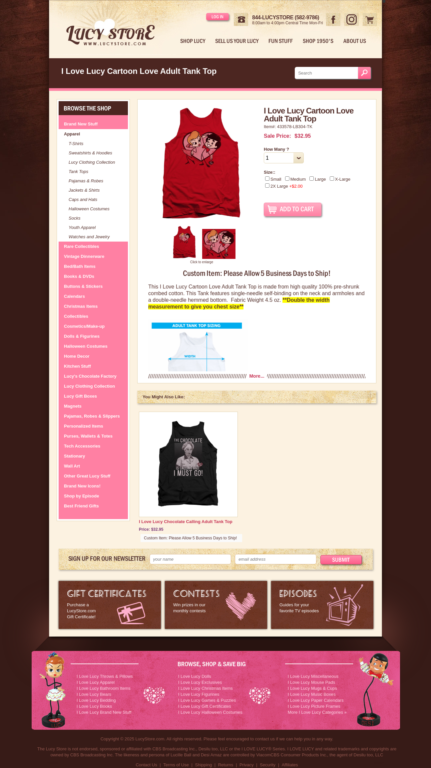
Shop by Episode (81, 495)
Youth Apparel (82, 227)
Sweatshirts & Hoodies (90, 152)
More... (256, 376)
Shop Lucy (192, 41)
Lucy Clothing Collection (92, 162)
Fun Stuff (280, 41)
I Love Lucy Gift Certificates (204, 706)
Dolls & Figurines (82, 336)
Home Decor (77, 356)
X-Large (340, 179)
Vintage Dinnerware (84, 256)
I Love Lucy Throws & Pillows (105, 676)
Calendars (74, 296)
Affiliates (290, 764)
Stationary (74, 456)
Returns (225, 764)
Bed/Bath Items (80, 266)
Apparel (72, 133)
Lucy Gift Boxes (80, 396)
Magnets (73, 406)
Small (273, 179)
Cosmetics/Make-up (84, 326)
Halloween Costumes (89, 208)
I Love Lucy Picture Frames (314, 706)
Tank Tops (78, 171)
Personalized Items (83, 426)
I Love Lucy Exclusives (200, 682)
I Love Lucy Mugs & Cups (312, 688)
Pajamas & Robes (86, 180)
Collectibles (76, 316)
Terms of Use (176, 764)
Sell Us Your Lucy (236, 41)
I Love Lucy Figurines (198, 694)
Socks (74, 218)
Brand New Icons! (82, 485)
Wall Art (72, 466)
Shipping (203, 764)
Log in (217, 16)
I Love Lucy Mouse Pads (311, 682)
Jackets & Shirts (84, 190)
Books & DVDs (79, 276)
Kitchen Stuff (77, 366)
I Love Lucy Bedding (96, 700)
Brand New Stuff (81, 123)
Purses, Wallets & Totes (88, 436)
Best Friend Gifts (81, 505)
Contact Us (146, 764)
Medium (295, 179)
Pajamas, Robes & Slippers (92, 416)
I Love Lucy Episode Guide (322, 605)
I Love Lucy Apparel (96, 682)
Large (317, 179)
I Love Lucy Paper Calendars (316, 700)
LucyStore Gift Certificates (110, 605)
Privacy (246, 764)
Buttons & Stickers (83, 286)
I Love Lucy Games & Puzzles (207, 700)
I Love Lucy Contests (216, 605)
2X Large (284, 186)
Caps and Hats (83, 199)
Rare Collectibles (81, 246)
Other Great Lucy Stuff (87, 476)
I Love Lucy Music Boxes (312, 694)
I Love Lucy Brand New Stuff (104, 712)
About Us (354, 41)
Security (267, 764)
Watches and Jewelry (89, 236)
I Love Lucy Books (94, 706)
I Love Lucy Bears (94, 694)
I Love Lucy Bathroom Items (104, 688)
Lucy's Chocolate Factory (90, 376)
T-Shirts (76, 143)
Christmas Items (81, 306)
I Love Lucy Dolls (194, 676)
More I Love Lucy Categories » (317, 712)
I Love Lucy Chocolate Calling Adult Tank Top (185, 521)
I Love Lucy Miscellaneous (313, 676)
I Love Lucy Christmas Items (205, 688)
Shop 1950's (318, 41)
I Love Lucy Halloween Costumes (210, 712)
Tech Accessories (82, 446)
